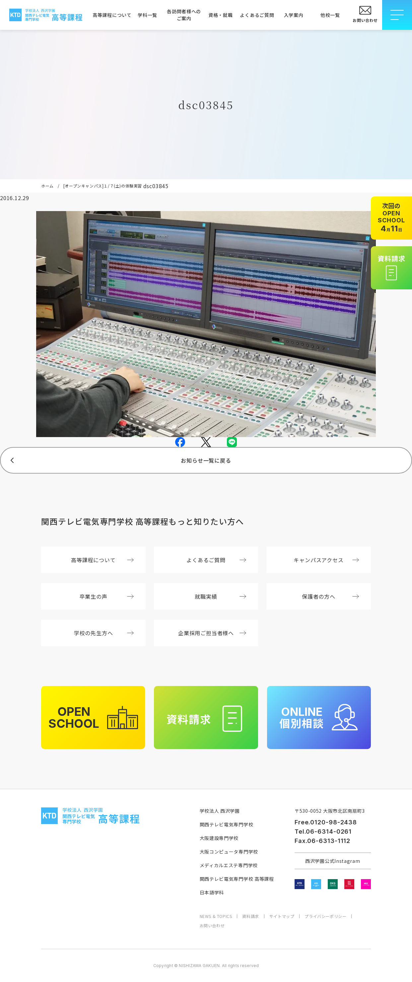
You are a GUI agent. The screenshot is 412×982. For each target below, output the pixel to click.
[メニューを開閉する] (397, 15)
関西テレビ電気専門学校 (226, 824)
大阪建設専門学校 (219, 838)
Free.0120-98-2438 (326, 822)
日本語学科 (212, 892)
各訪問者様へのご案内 (184, 15)
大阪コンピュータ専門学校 (229, 851)
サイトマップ (282, 916)
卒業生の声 (107, 596)
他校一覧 (330, 15)
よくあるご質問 (257, 15)
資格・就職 (220, 15)
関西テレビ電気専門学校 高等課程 (237, 878)
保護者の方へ (330, 596)
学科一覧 (147, 15)
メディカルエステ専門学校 (229, 865)
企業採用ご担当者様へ (212, 633)
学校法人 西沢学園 (220, 810)
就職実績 (220, 596)
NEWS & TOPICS (216, 916)
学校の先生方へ (104, 633)
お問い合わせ (212, 926)
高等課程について (111, 15)
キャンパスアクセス (326, 560)
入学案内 (294, 15)
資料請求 (250, 916)
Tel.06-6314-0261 (323, 831)
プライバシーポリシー (325, 916)
